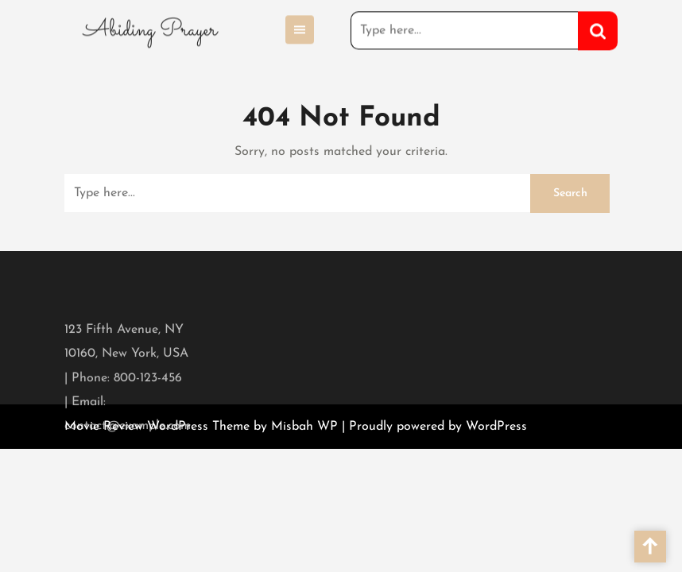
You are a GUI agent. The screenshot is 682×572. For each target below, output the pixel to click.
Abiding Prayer (150, 28)
